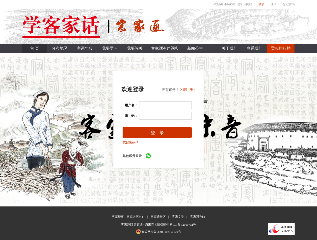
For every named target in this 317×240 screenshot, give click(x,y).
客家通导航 (197, 216)
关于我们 (230, 48)
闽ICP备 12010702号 (183, 224)
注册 (274, 4)
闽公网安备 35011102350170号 (161, 232)
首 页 (34, 48)
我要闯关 (135, 48)
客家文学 (178, 216)
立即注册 (186, 90)
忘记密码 (289, 4)
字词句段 (85, 48)
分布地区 (60, 48)
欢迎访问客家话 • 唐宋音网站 (233, 4)
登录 (261, 4)
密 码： (130, 115)
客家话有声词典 (165, 48)
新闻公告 (195, 48)
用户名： (130, 105)
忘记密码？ (131, 142)
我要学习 (110, 48)
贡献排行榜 (281, 48)
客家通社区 (158, 216)
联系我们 (255, 48)
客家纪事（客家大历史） (128, 216)
